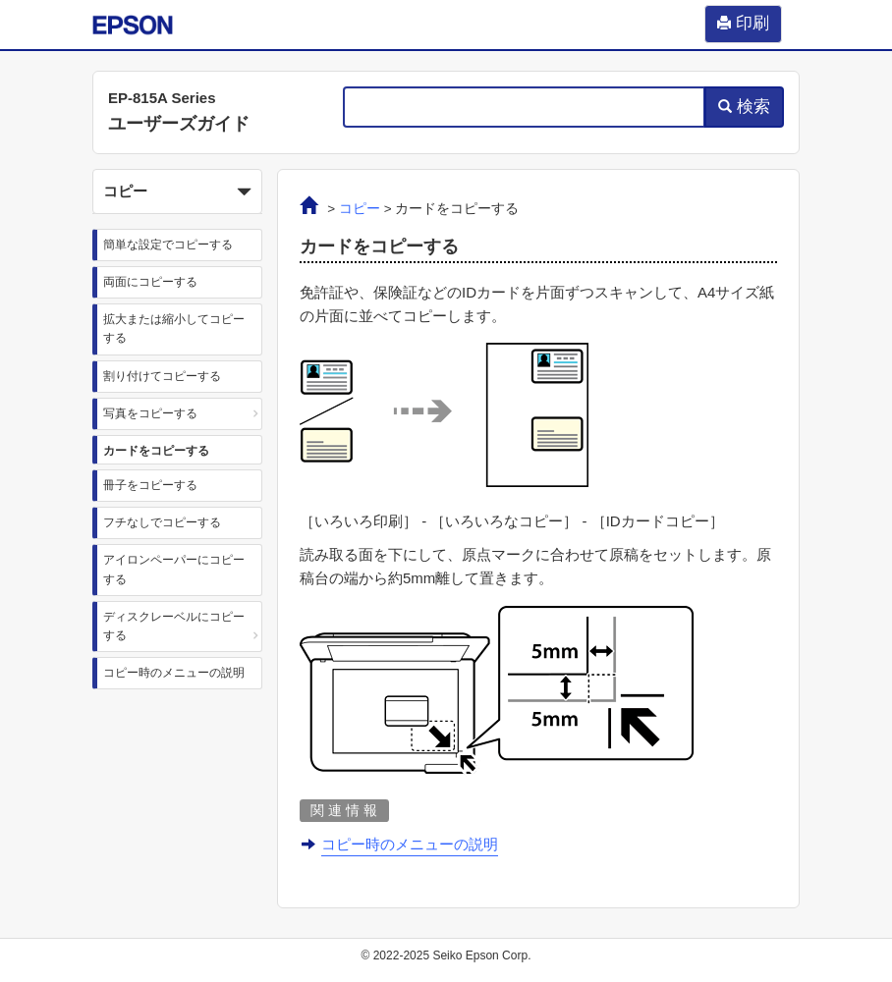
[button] (177, 191)
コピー (359, 208)
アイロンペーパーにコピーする (174, 569)
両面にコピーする (150, 282)
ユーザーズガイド (179, 124)
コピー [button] (177, 192)
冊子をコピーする (150, 485)
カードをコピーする (156, 451)
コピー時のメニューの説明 (174, 673)
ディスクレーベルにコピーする (174, 626)
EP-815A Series (162, 97)
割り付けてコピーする (162, 376)
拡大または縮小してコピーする (174, 328)
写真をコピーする (150, 413)
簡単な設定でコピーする (168, 244)
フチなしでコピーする (162, 522)
